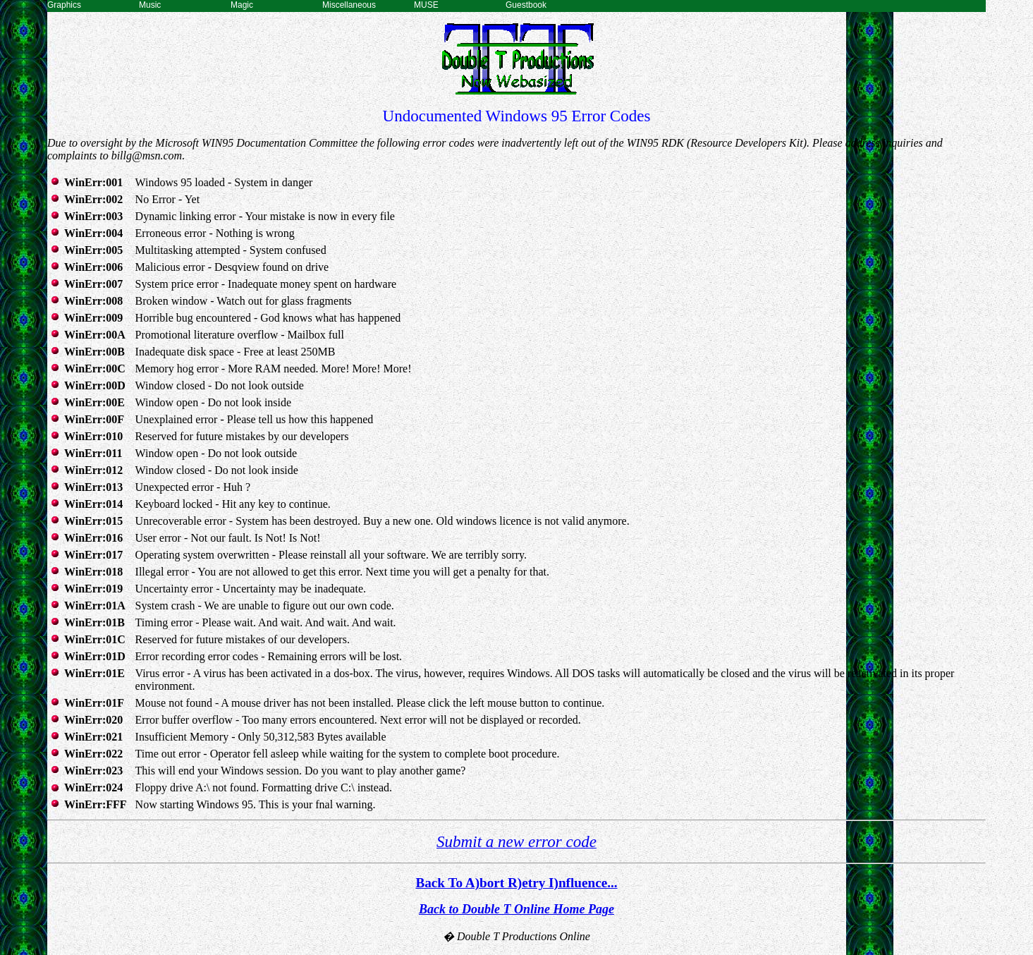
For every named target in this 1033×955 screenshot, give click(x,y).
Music (150, 5)
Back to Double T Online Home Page (516, 909)
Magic (242, 5)
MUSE (426, 5)
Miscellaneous (349, 5)
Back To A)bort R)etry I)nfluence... (516, 882)
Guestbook (526, 5)
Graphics (64, 5)
